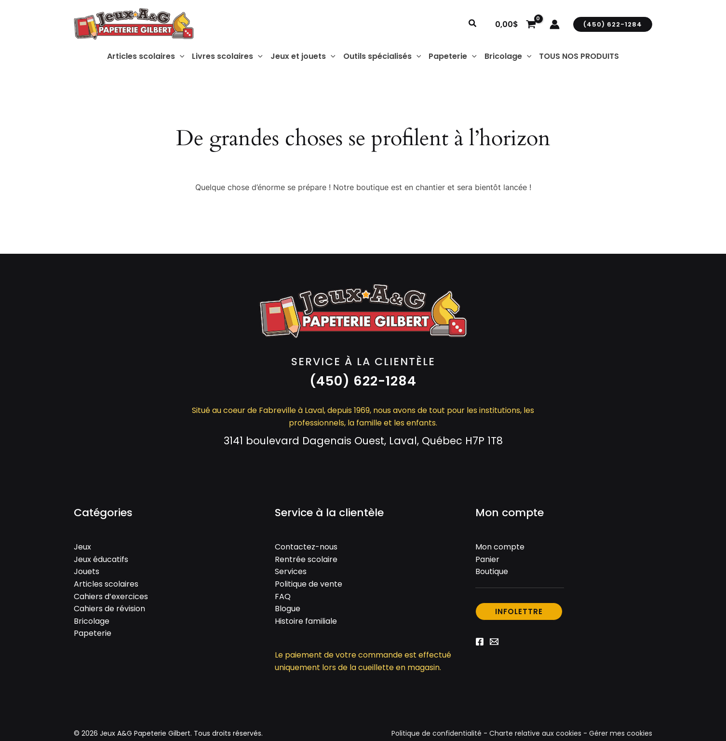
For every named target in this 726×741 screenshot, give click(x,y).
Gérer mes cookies (620, 733)
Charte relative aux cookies (535, 733)
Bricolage (91, 621)
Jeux (82, 546)
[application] (180, 56)
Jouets (86, 571)
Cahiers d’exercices (111, 596)
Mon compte (499, 546)
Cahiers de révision (109, 608)
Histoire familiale (306, 621)
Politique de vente (308, 584)
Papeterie (92, 633)
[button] (473, 24)
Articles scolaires (106, 584)
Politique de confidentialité (436, 733)
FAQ (283, 596)
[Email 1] (494, 641)
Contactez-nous (306, 546)
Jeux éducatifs (101, 559)
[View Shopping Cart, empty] (515, 24)
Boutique (491, 571)
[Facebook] (479, 641)
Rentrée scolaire (306, 559)
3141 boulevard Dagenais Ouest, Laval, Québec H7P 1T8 (363, 441)
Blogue (287, 608)
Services (291, 571)
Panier (487, 559)
